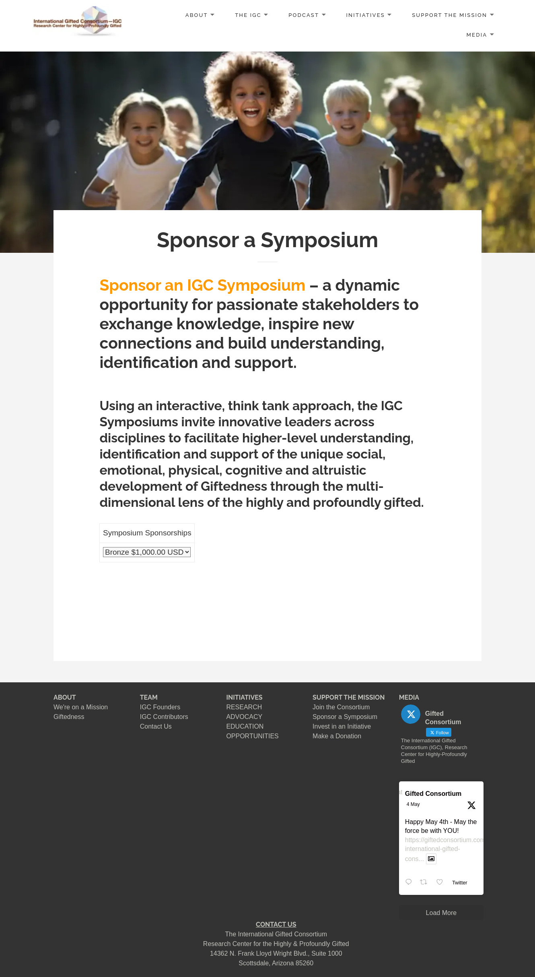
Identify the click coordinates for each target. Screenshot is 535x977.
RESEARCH (244, 707)
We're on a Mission (81, 707)
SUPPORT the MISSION (449, 15)
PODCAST (303, 15)
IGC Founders (160, 707)
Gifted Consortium (433, 793)
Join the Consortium (341, 707)
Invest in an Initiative (342, 726)
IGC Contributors (164, 716)
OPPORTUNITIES (252, 736)
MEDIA (477, 35)
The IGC (248, 15)
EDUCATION (244, 726)
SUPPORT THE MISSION (349, 697)
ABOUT (196, 15)
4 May (413, 804)
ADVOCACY (244, 716)
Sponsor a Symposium (345, 716)
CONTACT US (276, 924)
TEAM (149, 697)
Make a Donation (337, 736)
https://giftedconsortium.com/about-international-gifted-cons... (455, 850)
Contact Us (156, 726)
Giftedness (69, 716)
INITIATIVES (365, 15)
